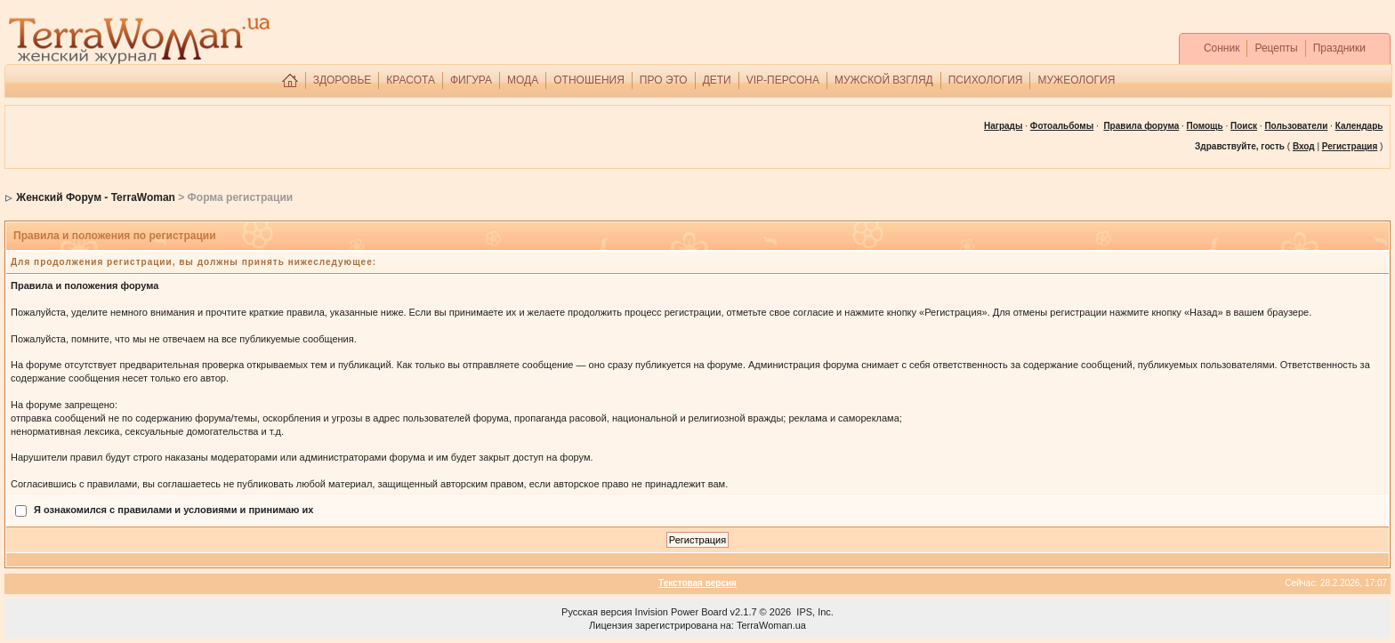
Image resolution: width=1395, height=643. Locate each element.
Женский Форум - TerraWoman (95, 197)
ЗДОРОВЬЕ (342, 80)
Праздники (1339, 48)
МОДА (522, 80)
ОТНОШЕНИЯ (589, 80)
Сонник (1222, 48)
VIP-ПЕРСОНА (782, 80)
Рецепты (1275, 48)
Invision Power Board (681, 612)
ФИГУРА (471, 80)
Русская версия (596, 612)
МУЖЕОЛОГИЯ (1076, 80)
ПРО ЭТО (664, 80)
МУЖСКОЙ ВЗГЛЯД (884, 80)
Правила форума (1141, 126)
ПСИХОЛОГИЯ (985, 80)
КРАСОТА (410, 80)
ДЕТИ (717, 80)
